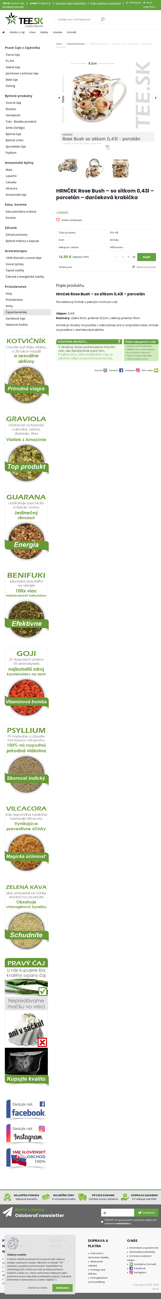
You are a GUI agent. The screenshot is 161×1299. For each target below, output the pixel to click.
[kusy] (122, 257)
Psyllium (11, 152)
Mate (9, 170)
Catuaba (11, 182)
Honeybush (13, 115)
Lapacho (11, 176)
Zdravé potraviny (16, 234)
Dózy (9, 293)
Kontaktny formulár (145, 1264)
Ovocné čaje (13, 103)
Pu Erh (10, 61)
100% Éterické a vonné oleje (24, 258)
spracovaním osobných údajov (135, 1220)
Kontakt (71, 32)
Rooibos (11, 109)
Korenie (57, 32)
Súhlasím (62, 1288)
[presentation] (59, 98)
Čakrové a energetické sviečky (25, 276)
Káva (33, 32)
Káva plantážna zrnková (21, 211)
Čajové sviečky (15, 270)
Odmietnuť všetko (37, 1287)
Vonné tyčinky (15, 264)
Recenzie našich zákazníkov (71, 3)
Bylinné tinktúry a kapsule (22, 241)
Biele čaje (12, 80)
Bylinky (44, 32)
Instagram (140, 1272)
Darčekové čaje (15, 318)
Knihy (9, 306)
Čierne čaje (13, 55)
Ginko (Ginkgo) (15, 128)
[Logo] (24, 19)
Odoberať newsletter (39, 1215)
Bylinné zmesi (14, 140)
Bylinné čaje (13, 134)
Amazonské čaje (16, 194)
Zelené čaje (13, 67)
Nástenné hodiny (17, 324)
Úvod (58, 43)
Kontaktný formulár (13, 6)
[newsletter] (146, 1212)
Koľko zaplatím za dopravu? (105, 3)
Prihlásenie (135, 2)
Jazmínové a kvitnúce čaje (22, 73)
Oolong (10, 86)
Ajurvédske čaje (16, 146)
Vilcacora (11, 188)
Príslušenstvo (14, 300)
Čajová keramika (16, 312)
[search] (103, 21)
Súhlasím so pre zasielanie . (130, 1221)
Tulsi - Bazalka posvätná (21, 121)
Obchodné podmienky (142, 1252)
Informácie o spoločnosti (143, 1247)
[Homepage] (3, 32)
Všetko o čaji (17, 32)
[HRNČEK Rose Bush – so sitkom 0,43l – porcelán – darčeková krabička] (107, 97)
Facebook (140, 1268)
